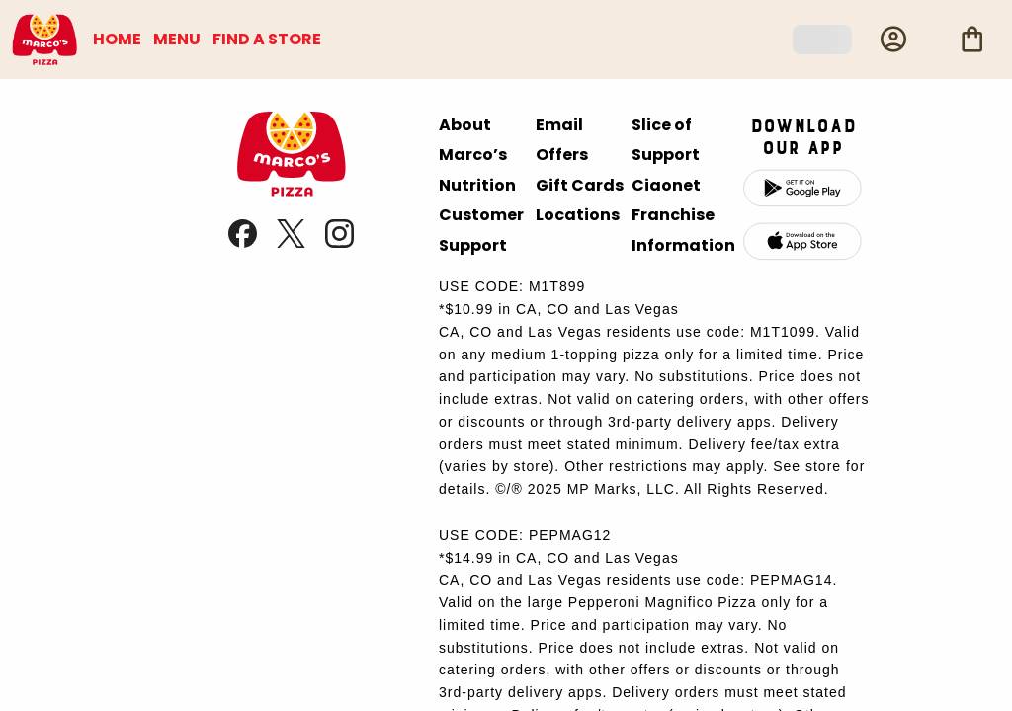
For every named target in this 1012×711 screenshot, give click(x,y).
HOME (117, 39)
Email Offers (562, 140)
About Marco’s (473, 140)
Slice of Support (666, 140)
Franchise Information (683, 229)
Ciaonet (666, 185)
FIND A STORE (266, 39)
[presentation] (291, 191)
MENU (177, 39)
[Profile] (893, 39)
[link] (244, 242)
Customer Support (481, 229)
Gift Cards (580, 185)
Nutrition (477, 185)
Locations (578, 214)
